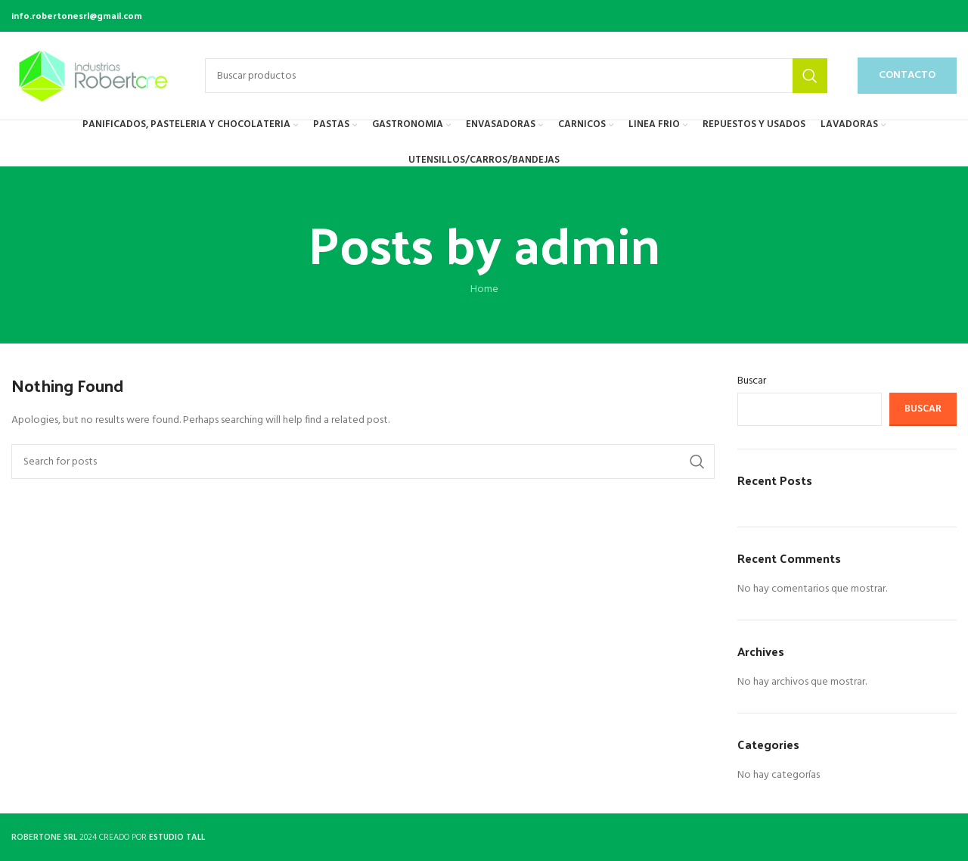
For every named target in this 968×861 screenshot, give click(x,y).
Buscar (751, 381)
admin (586, 242)
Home (484, 289)
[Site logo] (93, 76)
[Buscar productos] (516, 75)
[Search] (363, 461)
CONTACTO (907, 75)
